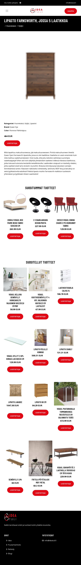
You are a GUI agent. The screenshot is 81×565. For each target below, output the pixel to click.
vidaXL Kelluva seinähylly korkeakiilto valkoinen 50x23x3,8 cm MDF (15, 300)
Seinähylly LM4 (15, 479)
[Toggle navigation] (7, 11)
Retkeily (11, 549)
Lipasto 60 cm (40, 402)
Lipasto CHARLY (65, 349)
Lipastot (33, 123)
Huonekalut (11, 26)
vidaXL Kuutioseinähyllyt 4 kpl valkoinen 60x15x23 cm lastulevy (40, 300)
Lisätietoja (12, 143)
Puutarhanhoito (14, 545)
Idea (9, 540)
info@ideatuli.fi (71, 3)
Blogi (10, 553)
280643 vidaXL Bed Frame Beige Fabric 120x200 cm (15, 223)
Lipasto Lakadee (15, 402)
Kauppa (71, 11)
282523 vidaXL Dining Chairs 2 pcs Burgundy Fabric (66, 223)
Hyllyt (20, 26)
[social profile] (20, 3)
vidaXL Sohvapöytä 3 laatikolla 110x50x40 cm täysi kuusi (66, 470)
